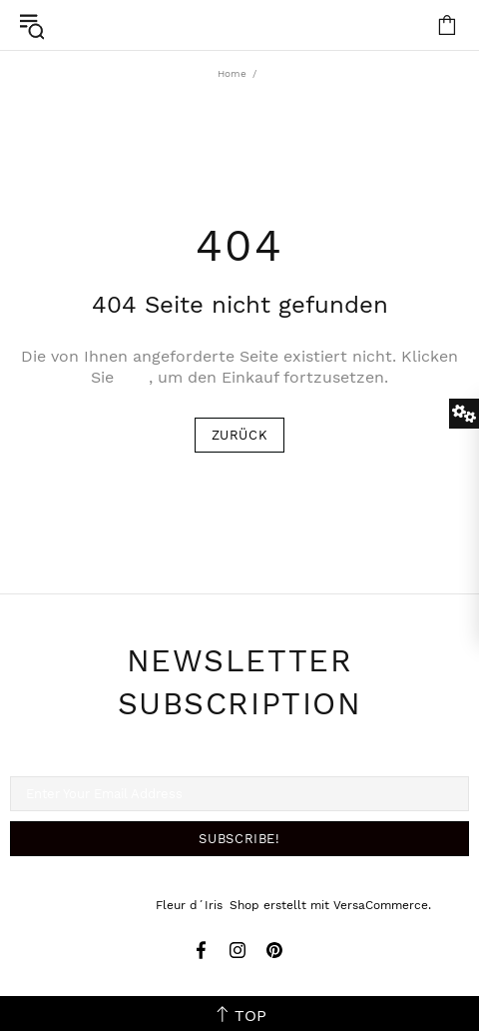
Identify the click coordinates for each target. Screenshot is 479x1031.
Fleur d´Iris (239, 25)
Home (232, 73)
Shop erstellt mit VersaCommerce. (330, 905)
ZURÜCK (240, 435)
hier (134, 377)
